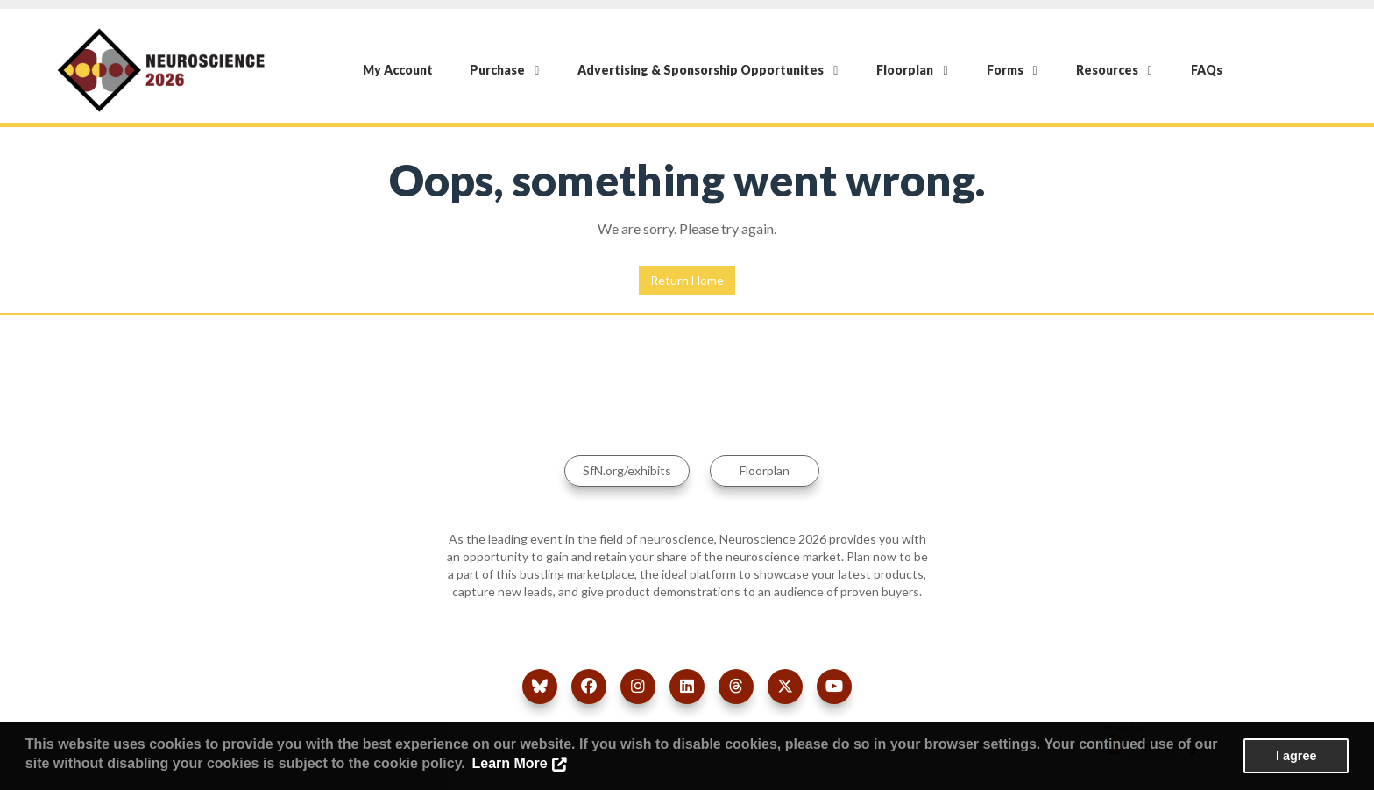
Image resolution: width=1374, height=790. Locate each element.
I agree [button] (1296, 756)
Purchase (504, 69)
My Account (398, 69)
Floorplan (911, 69)
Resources (1114, 69)
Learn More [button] (509, 763)
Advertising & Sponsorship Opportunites (707, 69)
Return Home (687, 280)
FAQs (1206, 69)
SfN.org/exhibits (627, 470)
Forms (1012, 69)
